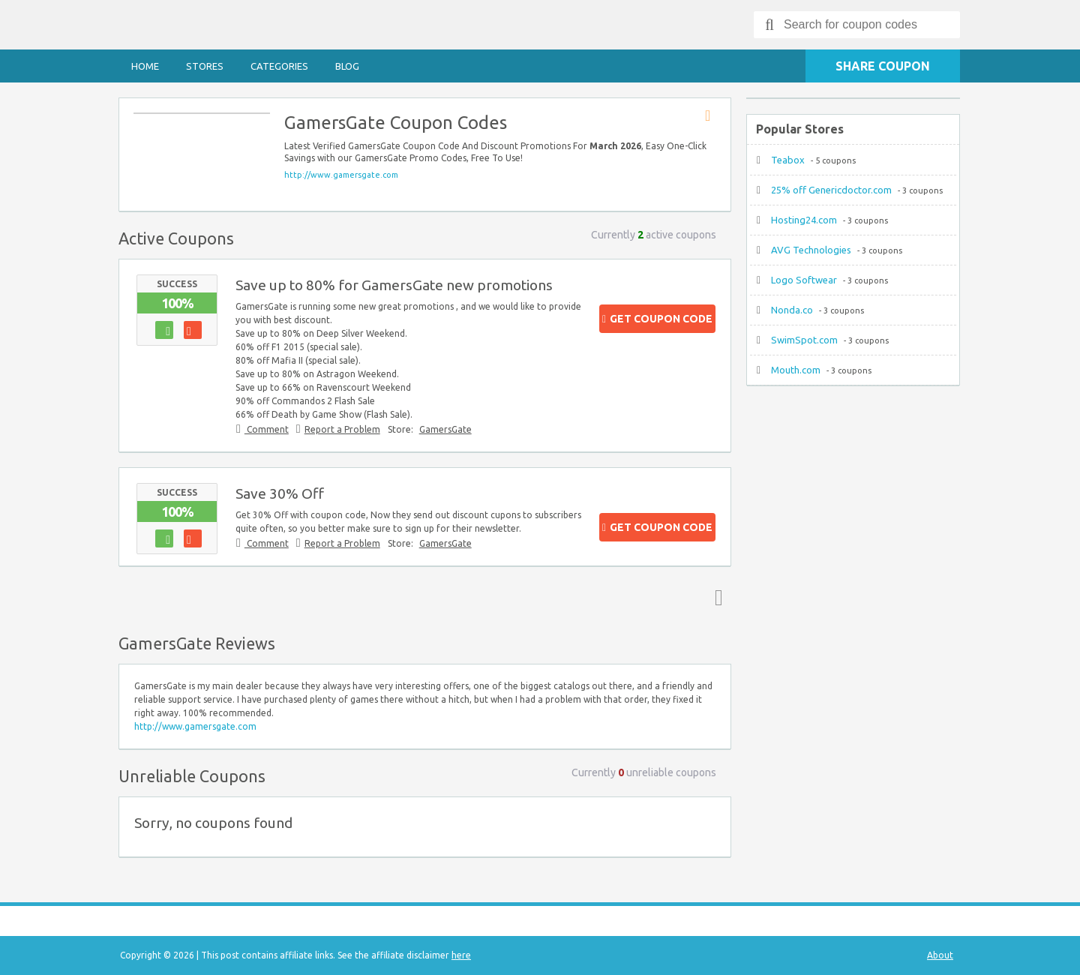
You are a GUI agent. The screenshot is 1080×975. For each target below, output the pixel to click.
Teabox (788, 159)
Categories (279, 66)
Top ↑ (715, 597)
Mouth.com (795, 369)
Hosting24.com (804, 219)
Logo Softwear (804, 279)
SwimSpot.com (804, 339)
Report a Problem (342, 429)
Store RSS (712, 116)
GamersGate (445, 429)
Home (145, 66)
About (940, 955)
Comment (266, 429)
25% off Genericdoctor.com (831, 189)
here (461, 955)
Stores (205, 66)
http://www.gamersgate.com (341, 174)
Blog (347, 66)
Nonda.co (792, 309)
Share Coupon (883, 66)
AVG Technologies (811, 249)
